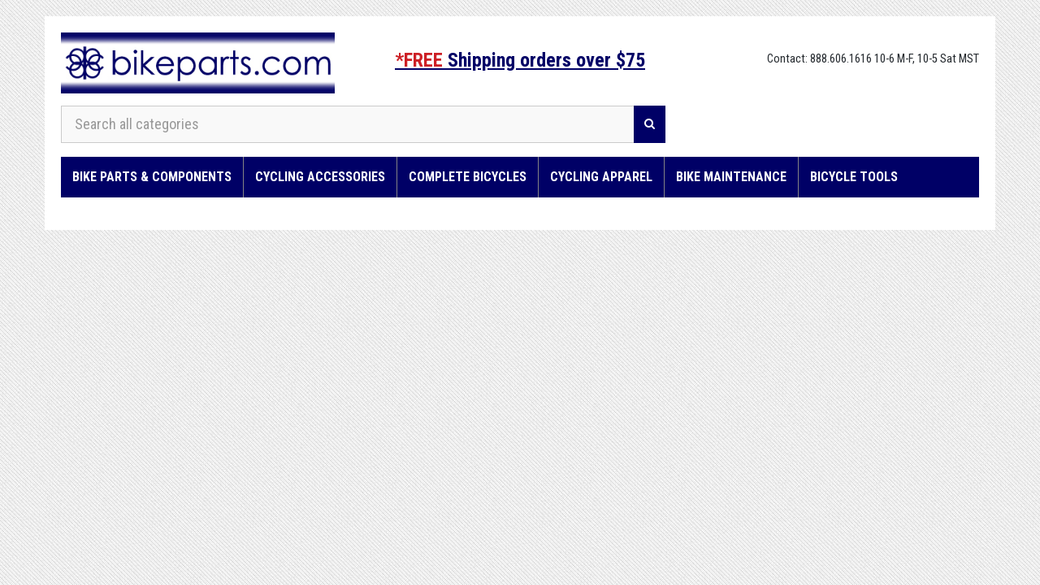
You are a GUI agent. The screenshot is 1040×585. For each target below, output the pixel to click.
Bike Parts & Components (152, 176)
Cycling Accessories (320, 176)
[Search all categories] (348, 124)
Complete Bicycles (467, 176)
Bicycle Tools (854, 176)
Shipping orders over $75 (520, 60)
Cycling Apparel (601, 176)
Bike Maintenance (731, 176)
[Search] (649, 124)
